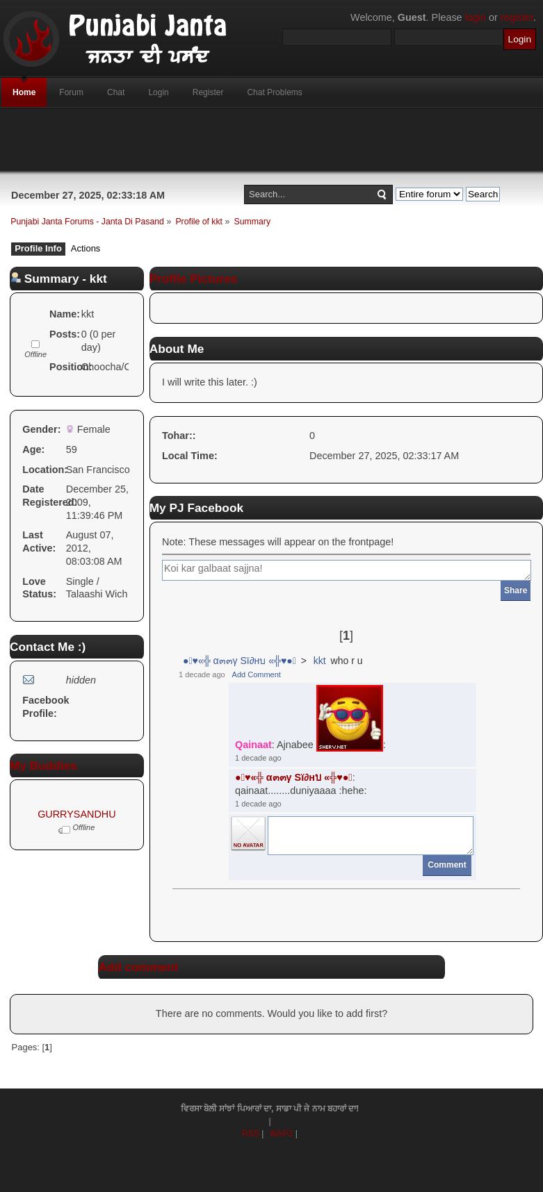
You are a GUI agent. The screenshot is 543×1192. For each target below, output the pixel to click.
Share (515, 590)
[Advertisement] (272, 139)
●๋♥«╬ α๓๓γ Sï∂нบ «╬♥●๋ (239, 660)
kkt (320, 660)
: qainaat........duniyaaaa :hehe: (301, 784)
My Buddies (43, 765)
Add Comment (256, 674)
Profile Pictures (193, 278)
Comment (447, 865)
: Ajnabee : (310, 718)
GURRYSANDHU (76, 814)
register (517, 17)
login (475, 17)
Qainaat (253, 745)
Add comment (138, 967)
